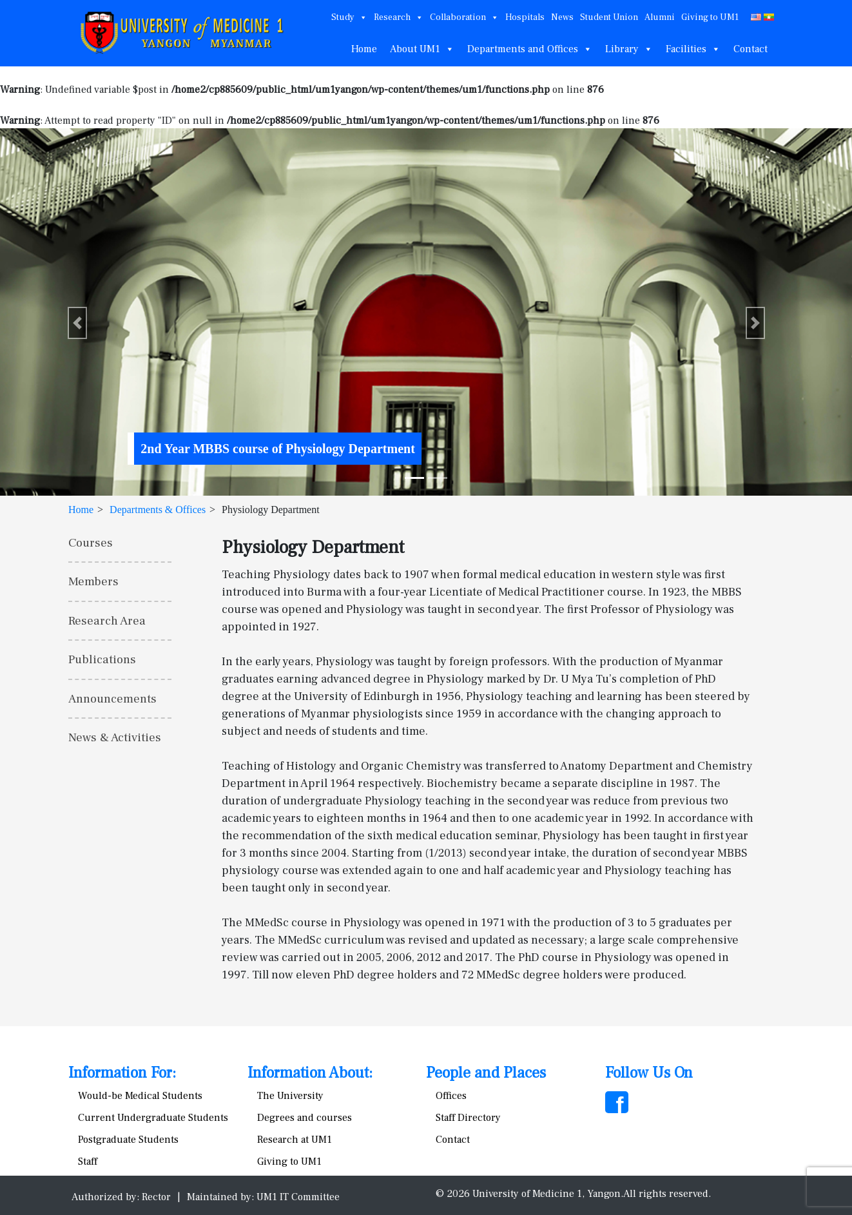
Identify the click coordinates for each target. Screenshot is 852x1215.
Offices (451, 1095)
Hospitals (525, 17)
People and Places (486, 1073)
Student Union (609, 17)
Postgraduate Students (128, 1139)
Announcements (112, 698)
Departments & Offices (158, 509)
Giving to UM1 (710, 17)
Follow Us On (649, 1073)
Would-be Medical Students (140, 1095)
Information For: (122, 1073)
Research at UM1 (294, 1139)
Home (364, 49)
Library (629, 49)
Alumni (659, 17)
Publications (102, 659)
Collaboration (464, 17)
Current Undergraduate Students (153, 1117)
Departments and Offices (529, 49)
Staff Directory (468, 1117)
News (562, 17)
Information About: (310, 1073)
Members (93, 581)
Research (398, 17)
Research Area (107, 620)
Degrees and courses (304, 1117)
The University (290, 1095)
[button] (77, 323)
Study (349, 17)
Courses (90, 542)
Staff (87, 1161)
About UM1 (422, 49)
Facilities (693, 49)
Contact (750, 49)
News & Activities (114, 737)
